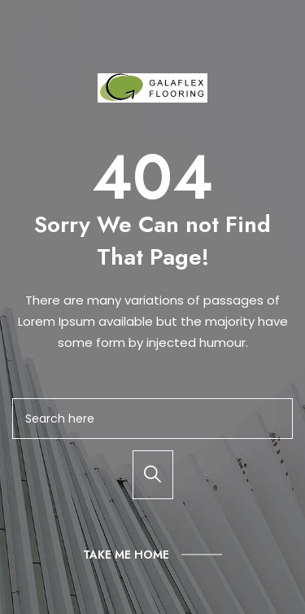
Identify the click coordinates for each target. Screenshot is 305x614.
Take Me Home (126, 554)
